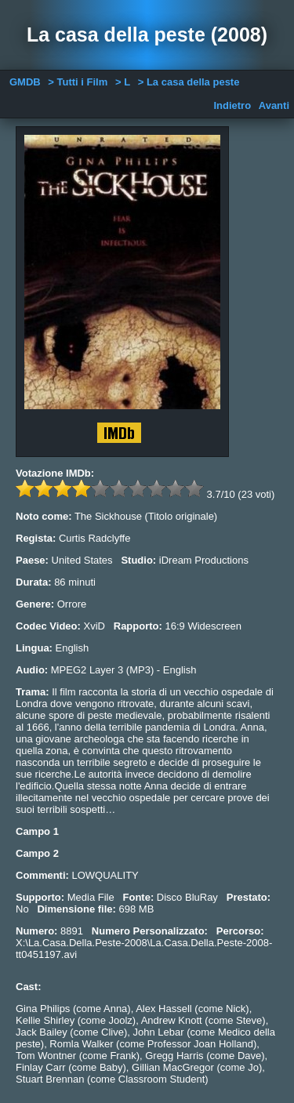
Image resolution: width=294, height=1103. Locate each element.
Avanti (274, 105)
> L (122, 82)
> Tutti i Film (77, 82)
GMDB (25, 82)
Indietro (232, 105)
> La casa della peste (189, 82)
